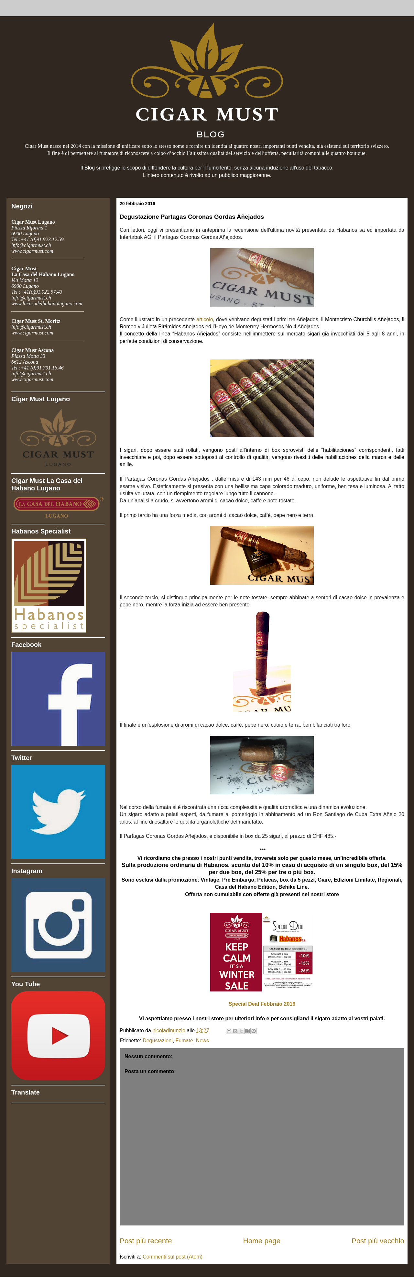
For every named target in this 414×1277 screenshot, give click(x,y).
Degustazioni (158, 1040)
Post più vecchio (378, 1241)
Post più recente (146, 1241)
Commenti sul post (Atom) (172, 1256)
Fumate (184, 1040)
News (202, 1040)
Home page (262, 1241)
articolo (204, 319)
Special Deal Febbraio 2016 (262, 1004)
